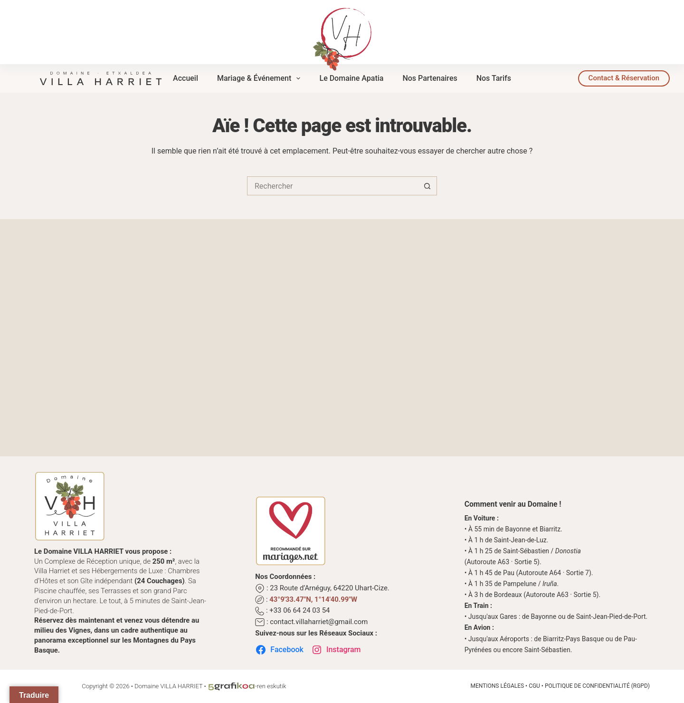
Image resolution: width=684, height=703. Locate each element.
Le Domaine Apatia (351, 78)
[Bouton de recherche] (427, 185)
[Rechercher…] (332, 185)
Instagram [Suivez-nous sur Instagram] (336, 649)
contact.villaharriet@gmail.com (319, 621)
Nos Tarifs (493, 78)
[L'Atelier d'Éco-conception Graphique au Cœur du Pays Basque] (231, 686)
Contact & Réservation (624, 78)
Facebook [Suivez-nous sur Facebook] (279, 649)
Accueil (185, 78)
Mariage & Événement (260, 78)
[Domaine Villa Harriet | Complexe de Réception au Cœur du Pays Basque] (100, 77)
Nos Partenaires (429, 78)
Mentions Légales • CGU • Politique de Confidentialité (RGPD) (560, 686)
